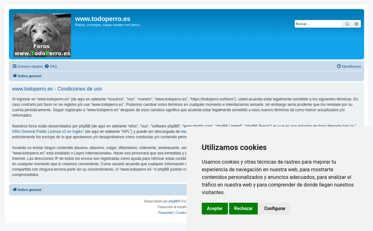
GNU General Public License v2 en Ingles (47, 131)
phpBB (173, 201)
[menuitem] (50, 66)
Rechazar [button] (243, 208)
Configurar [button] (274, 208)
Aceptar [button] (215, 208)
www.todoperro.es (102, 18)
